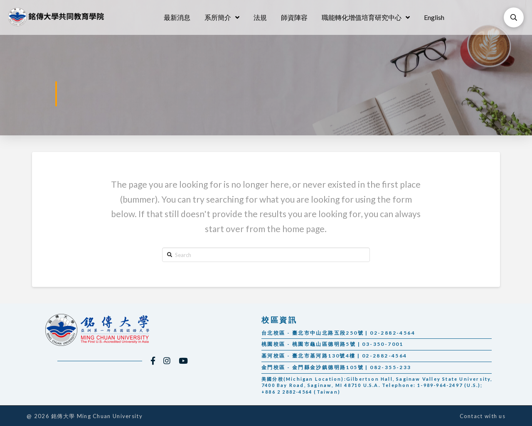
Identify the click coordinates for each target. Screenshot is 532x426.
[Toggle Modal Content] (514, 17)
